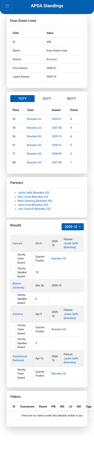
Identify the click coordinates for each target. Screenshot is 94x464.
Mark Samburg (26, 201)
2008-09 (57, 153)
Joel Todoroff (26, 209)
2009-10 (57, 136)
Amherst (18, 314)
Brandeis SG (34, 136)
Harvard (17, 243)
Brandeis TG (42, 209)
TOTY (22, 99)
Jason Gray (24, 204)
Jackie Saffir (25, 192)
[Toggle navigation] (7, 5)
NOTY (71, 99)
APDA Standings (47, 5)
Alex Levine (24, 196)
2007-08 (57, 127)
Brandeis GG (34, 127)
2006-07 (57, 119)
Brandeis (52, 59)
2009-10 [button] (71, 227)
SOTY (47, 99)
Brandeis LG (34, 119)
